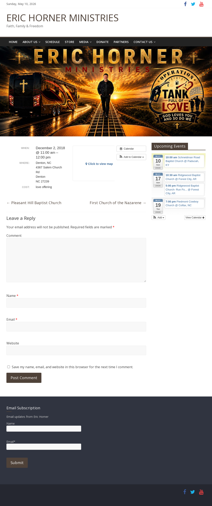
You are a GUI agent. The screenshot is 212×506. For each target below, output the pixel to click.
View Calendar (195, 217)
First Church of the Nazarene (118, 202)
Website (12, 343)
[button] (131, 157)
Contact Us (143, 42)
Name (12, 295)
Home (13, 42)
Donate (102, 42)
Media (83, 42)
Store (69, 42)
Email (11, 319)
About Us (30, 42)
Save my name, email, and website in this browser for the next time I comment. (72, 367)
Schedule (52, 42)
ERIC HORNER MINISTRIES (62, 17)
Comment (14, 235)
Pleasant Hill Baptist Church (33, 202)
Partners (121, 42)
